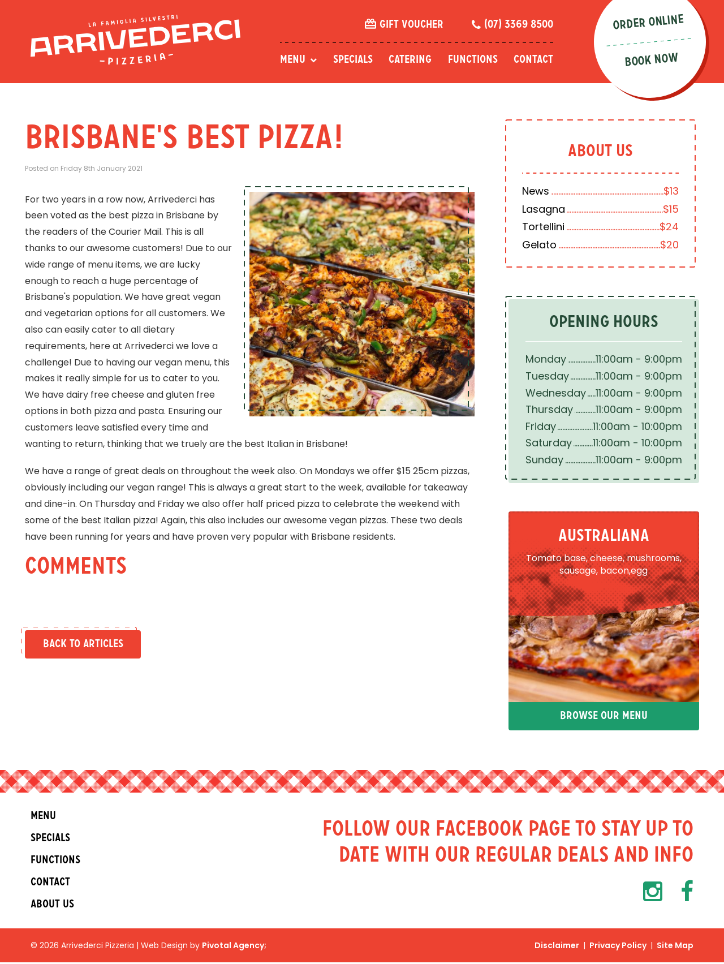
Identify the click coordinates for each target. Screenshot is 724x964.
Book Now (654, 60)
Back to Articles (82, 644)
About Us (602, 152)
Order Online (650, 22)
